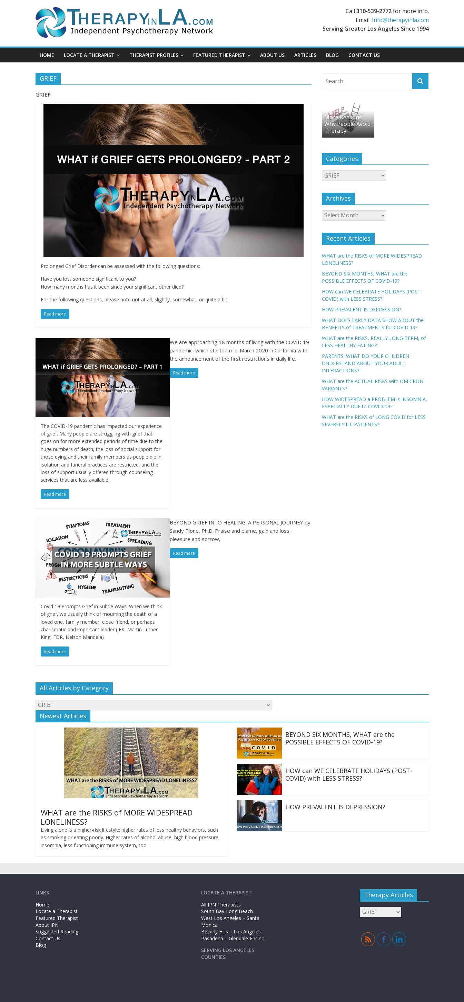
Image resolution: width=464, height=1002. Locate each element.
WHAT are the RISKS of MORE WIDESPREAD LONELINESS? (116, 816)
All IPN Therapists (221, 904)
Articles (305, 55)
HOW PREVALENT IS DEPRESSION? (361, 309)
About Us (272, 55)
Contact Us (364, 55)
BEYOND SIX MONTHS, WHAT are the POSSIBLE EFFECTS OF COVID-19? (340, 738)
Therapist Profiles (153, 55)
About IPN (47, 925)
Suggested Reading (57, 931)
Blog (332, 55)
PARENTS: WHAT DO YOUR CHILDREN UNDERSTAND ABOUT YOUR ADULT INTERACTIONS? (365, 363)
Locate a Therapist (89, 55)
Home (47, 55)
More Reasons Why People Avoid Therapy (347, 123)
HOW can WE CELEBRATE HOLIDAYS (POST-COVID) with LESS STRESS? (348, 774)
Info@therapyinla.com (400, 20)
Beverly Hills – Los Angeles (231, 931)
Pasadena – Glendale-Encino (233, 938)
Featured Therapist (219, 55)
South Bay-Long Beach (227, 911)
